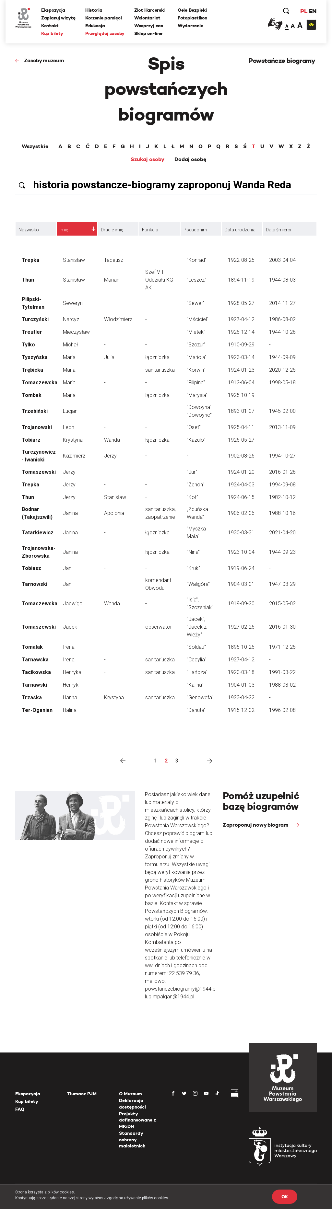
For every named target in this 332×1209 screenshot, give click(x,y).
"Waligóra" (198, 584)
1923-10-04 (241, 552)
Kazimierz (74, 456)
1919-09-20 (241, 603)
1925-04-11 (241, 427)
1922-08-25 (241, 260)
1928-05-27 (241, 303)
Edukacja (95, 26)
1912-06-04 (241, 382)
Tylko (28, 345)
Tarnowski (34, 584)
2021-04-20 (282, 532)
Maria (69, 357)
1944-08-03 (282, 280)
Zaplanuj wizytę (58, 18)
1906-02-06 (241, 513)
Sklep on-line (148, 33)
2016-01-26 (282, 472)
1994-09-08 (282, 485)
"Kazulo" (196, 440)
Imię (64, 229)
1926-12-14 (241, 332)
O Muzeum (130, 1094)
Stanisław (74, 260)
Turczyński (35, 319)
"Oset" (194, 427)
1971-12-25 (282, 647)
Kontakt (50, 26)
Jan (67, 568)
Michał (70, 345)
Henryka (72, 672)
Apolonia (114, 513)
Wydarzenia (190, 26)
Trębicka (32, 370)
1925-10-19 (241, 395)
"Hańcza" (197, 672)
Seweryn (73, 303)
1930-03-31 (241, 532)
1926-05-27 (241, 440)
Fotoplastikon (192, 18)
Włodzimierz (118, 319)
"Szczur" (196, 345)
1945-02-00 (282, 411)
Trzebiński (35, 411)
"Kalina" (195, 685)
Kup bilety (52, 33)
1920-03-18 (241, 672)
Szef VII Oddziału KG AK (159, 280)
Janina (70, 513)
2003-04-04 (282, 260)
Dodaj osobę (190, 159)
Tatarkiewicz (37, 532)
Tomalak (32, 647)
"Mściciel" (197, 319)
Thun (28, 280)
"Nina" (193, 552)
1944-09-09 (282, 357)
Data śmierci (278, 229)
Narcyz (71, 319)
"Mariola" (197, 357)
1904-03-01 (241, 584)
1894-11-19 (241, 280)
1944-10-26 (282, 332)
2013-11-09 (282, 427)
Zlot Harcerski (149, 10)
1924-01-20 (241, 472)
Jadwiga (72, 603)
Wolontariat (147, 18)
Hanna (70, 697)
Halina (70, 710)
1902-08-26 (241, 456)
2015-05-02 (282, 603)
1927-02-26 (241, 627)
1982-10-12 (282, 497)
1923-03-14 (241, 357)
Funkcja (150, 229)
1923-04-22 (241, 697)
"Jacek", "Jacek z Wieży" (197, 627)
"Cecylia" (196, 660)
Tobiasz (31, 568)
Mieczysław (76, 332)
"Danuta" (196, 710)
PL (303, 11)
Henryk (70, 685)
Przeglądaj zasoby (104, 33)
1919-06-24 (241, 568)
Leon (68, 427)
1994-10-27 (282, 456)
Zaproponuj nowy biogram (256, 824)
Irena (69, 647)
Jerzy (110, 456)
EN (312, 11)
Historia (93, 10)
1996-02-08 (282, 710)
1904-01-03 (241, 685)
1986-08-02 (282, 319)
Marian (111, 280)
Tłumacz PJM (82, 1094)
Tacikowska (36, 672)
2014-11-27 (282, 303)
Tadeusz (113, 260)
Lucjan (70, 411)
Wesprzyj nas (148, 26)
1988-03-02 (282, 685)
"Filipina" (196, 382)
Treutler (32, 332)
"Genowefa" (200, 697)
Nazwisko (28, 229)
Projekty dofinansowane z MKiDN (137, 1120)
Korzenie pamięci (103, 18)
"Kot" (192, 497)
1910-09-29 (241, 345)
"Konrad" (197, 260)
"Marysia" (197, 395)
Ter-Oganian (37, 710)
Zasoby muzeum (44, 60)
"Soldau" (196, 647)
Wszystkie (35, 146)
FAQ (19, 1109)
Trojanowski (37, 427)
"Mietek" (196, 332)
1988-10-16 (282, 513)
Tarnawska (35, 660)
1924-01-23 (241, 370)
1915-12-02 (241, 710)
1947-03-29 (282, 584)
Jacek (70, 627)
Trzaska (32, 697)
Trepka (30, 260)
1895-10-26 (241, 647)
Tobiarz (31, 440)
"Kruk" (193, 568)
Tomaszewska (39, 382)
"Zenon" (195, 485)
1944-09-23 (282, 552)
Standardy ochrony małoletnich (132, 1139)
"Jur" (192, 472)
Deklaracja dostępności (132, 1104)
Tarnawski (34, 685)
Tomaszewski (39, 472)
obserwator (158, 627)
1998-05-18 (282, 382)
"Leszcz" (196, 280)
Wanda (112, 440)
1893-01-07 (241, 411)
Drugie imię (112, 229)
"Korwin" (196, 370)
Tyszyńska (35, 357)
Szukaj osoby (147, 159)
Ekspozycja (53, 10)
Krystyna (73, 440)
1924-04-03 (241, 485)
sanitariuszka (160, 370)
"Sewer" (196, 303)
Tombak (32, 395)
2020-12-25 (282, 370)
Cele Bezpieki (192, 10)
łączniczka (157, 357)
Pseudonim (195, 229)
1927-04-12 (241, 319)
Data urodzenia (240, 229)
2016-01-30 (282, 627)
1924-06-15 (241, 497)
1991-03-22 (282, 672)
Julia (109, 357)
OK (284, 1197)
